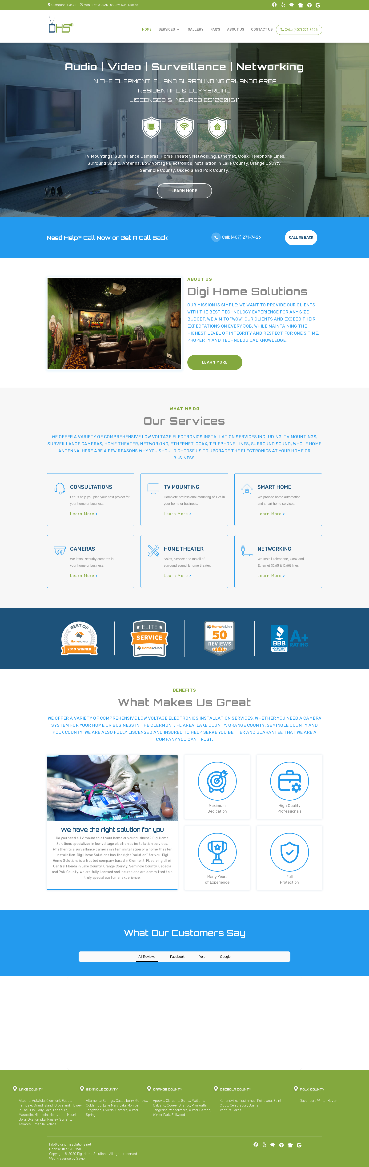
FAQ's (215, 30)
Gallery (196, 30)
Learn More (184, 190)
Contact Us (262, 30)
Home (147, 30)
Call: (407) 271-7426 (299, 30)
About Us (235, 30)
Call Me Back (301, 238)
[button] (169, 30)
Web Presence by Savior (67, 1159)
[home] (61, 25)
